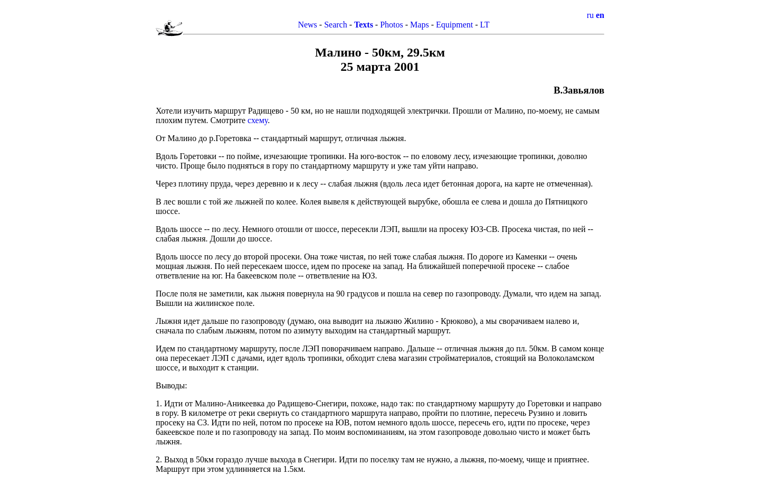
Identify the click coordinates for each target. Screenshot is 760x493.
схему (258, 120)
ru (590, 15)
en (600, 15)
